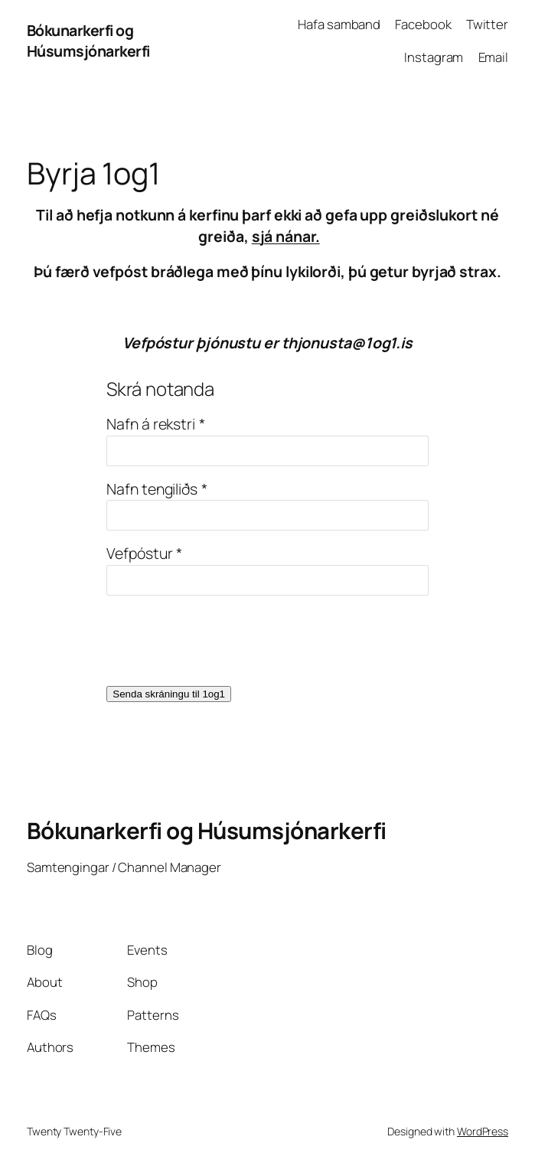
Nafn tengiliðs (151, 488)
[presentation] (222, 641)
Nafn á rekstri (150, 423)
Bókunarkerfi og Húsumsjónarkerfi (88, 40)
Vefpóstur (139, 553)
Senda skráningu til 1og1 (169, 694)
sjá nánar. (286, 236)
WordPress (482, 1131)
